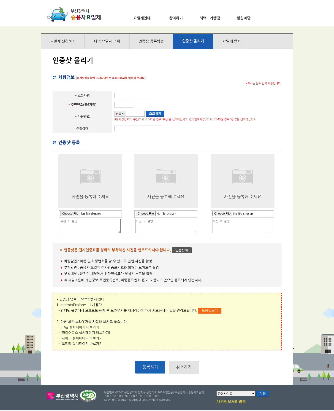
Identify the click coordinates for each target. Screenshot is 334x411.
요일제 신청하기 (63, 41)
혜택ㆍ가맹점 (209, 18)
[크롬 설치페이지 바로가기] (80, 327)
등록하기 (150, 367)
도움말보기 (210, 310)
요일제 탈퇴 (232, 41)
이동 (263, 393)
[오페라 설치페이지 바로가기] (82, 343)
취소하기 (184, 367)
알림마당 (243, 18)
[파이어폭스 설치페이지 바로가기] (85, 332)
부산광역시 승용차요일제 (75, 14)
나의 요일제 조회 (107, 41)
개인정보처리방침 (231, 401)
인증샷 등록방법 (151, 41)
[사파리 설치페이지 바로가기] (82, 338)
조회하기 (155, 113)
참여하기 (176, 18)
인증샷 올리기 (193, 41)
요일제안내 (142, 18)
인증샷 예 (181, 250)
